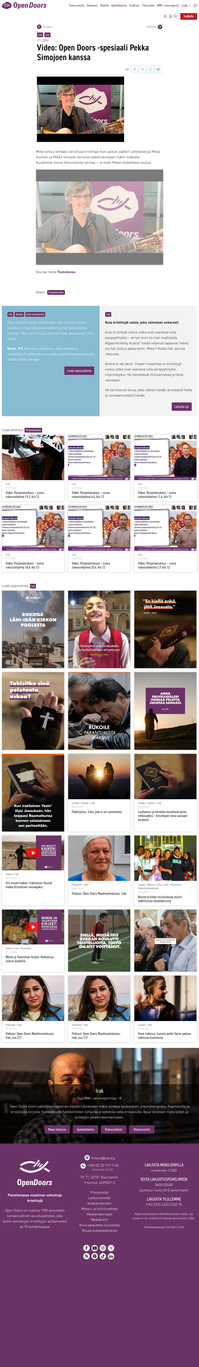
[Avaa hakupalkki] (175, 16)
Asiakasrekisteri (99, 1291)
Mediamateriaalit (99, 1301)
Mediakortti (99, 1307)
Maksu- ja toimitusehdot (99, 1296)
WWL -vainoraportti (168, 5)
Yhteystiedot (99, 1280)
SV (195, 5)
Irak (40, 35)
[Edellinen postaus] (160, 27)
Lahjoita (189, 16)
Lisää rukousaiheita (79, 458)
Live (47, 35)
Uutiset (85, 891)
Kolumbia (175, 972)
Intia (159, 972)
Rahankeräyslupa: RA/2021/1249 (164, 1315)
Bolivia (151, 972)
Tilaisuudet (148, 5)
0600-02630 (164, 1272)
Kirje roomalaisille (35, 402)
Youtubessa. (66, 359)
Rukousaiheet (113, 1217)
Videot (9, 962)
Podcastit (76, 972)
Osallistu (134, 5)
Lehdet (75, 891)
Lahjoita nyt (181, 494)
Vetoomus (92, 5)
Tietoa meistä (76, 5)
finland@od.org (103, 1245)
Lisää (187, 5)
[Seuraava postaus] (39, 27)
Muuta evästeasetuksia (99, 1318)
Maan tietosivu (57, 1217)
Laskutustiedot (99, 1285)
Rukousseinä (142, 1217)
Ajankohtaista (119, 5)
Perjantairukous (56, 380)
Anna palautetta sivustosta (99, 1312)
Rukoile (104, 5)
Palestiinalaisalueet (148, 976)
